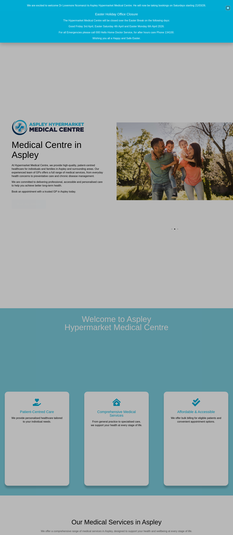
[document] (116, 267)
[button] (228, 8)
